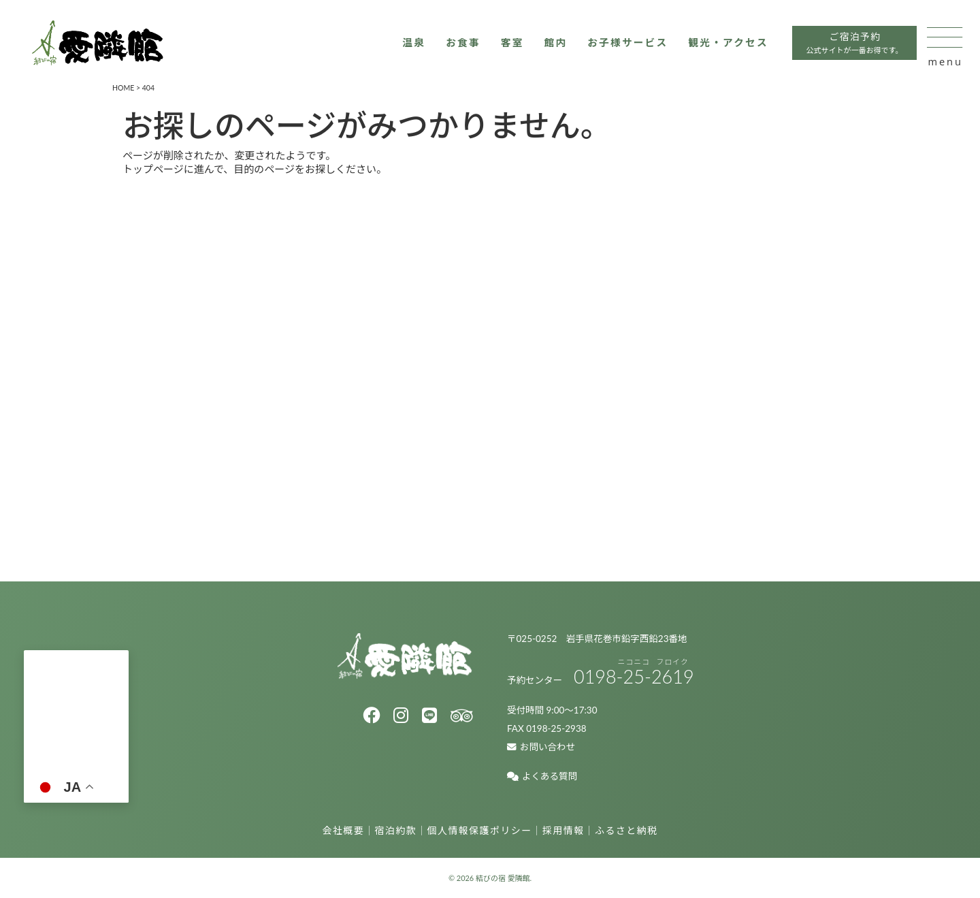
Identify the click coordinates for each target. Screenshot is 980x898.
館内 (537, 45)
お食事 (443, 45)
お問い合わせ (541, 746)
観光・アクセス (713, 45)
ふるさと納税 (626, 830)
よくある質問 (542, 776)
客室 (494, 45)
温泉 (394, 45)
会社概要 (344, 830)
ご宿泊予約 (841, 47)
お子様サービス (611, 45)
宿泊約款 (396, 830)
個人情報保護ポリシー (479, 830)
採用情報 (563, 830)
